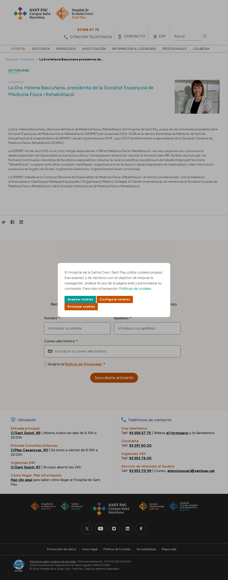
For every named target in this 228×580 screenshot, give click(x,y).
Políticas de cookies (135, 288)
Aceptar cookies (80, 299)
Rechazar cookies (81, 306)
